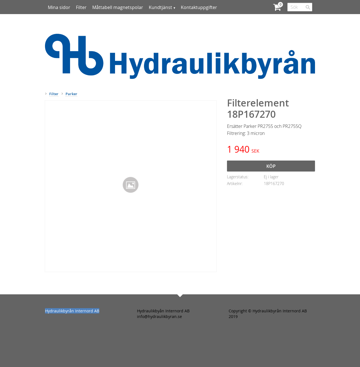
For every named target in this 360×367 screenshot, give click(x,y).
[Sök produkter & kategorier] (299, 7)
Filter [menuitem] (81, 7)
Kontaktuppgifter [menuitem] (199, 7)
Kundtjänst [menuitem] (160, 7)
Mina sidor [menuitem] (59, 7)
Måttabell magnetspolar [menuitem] (117, 7)
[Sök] (308, 7)
